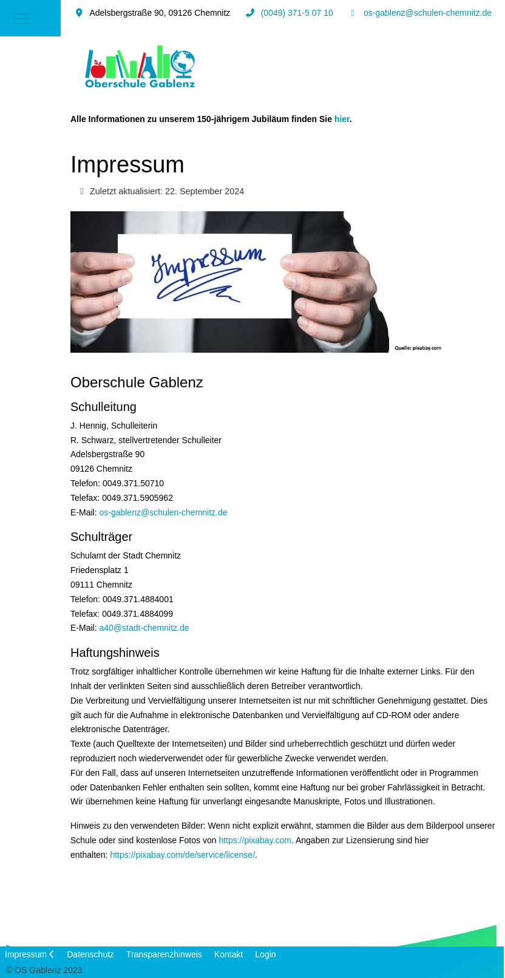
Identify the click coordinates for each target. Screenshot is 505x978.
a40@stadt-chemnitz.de (144, 628)
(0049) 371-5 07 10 (297, 13)
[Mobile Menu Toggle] (21, 18)
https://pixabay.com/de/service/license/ (182, 855)
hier (342, 119)
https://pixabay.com (255, 840)
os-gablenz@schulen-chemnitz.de (428, 13)
